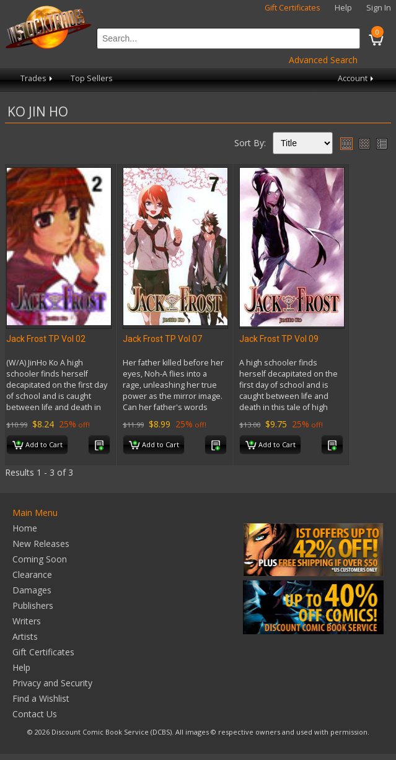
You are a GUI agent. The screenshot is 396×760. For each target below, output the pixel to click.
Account (357, 78)
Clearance (32, 574)
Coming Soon (39, 559)
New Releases (40, 543)
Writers (26, 621)
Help (343, 7)
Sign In (378, 7)
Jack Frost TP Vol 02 (46, 339)
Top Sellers (92, 78)
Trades (37, 78)
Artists (25, 636)
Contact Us (34, 714)
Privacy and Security (52, 683)
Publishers (32, 605)
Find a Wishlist (40, 698)
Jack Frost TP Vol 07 (162, 339)
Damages (31, 590)
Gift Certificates (292, 7)
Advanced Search (323, 60)
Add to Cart (37, 445)
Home (24, 528)
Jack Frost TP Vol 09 (279, 339)
